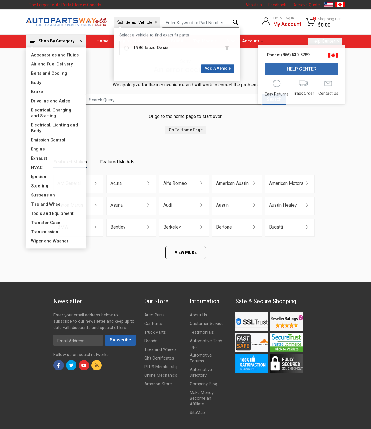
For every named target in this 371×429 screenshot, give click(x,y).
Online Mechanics (160, 375)
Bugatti (276, 227)
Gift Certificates (159, 358)
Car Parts (153, 323)
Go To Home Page (186, 129)
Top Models (206, 41)
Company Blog (203, 384)
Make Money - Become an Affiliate (203, 398)
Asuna (116, 205)
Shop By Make (131, 41)
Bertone (224, 227)
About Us (198, 315)
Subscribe (120, 340)
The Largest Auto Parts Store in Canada (65, 5)
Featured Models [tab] (117, 162)
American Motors (286, 183)
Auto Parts (154, 315)
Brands (150, 340)
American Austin (232, 183)
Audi (167, 205)
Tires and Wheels (160, 349)
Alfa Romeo (175, 183)
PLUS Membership (161, 366)
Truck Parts (155, 332)
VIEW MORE (186, 252)
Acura (116, 183)
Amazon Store (158, 384)
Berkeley (172, 227)
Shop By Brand (170, 41)
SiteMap (197, 412)
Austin (222, 205)
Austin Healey (283, 205)
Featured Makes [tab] (70, 162)
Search (274, 99)
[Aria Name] (137, 22)
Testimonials (202, 332)
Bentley (118, 227)
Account (252, 41)
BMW (62, 227)
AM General (69, 183)
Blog (231, 41)
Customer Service (207, 323)
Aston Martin (70, 205)
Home (103, 41)
